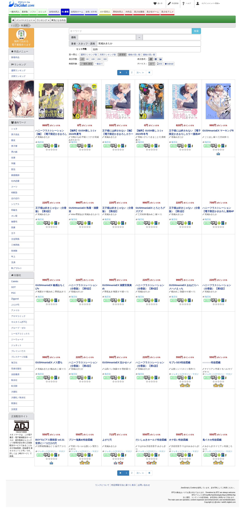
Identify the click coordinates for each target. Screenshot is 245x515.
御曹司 (14, 221)
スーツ (14, 187)
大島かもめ (76, 137)
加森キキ (184, 291)
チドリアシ (210, 369)
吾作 (191, 369)
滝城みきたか (44, 137)
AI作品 (129, 12)
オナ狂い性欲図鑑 (178, 439)
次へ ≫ (140, 72)
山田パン (108, 369)
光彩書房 (15, 374)
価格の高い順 (149, 54)
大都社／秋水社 (18, 397)
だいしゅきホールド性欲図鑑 (151, 439)
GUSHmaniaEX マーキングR (218, 130)
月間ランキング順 (108, 54)
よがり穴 (107, 439)
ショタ (14, 129)
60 (87, 59)
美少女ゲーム (153, 12)
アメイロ (15, 310)
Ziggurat (15, 299)
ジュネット (16, 345)
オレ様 (14, 216)
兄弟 (13, 262)
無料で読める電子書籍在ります (21, 37)
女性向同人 (54, 12)
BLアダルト (16, 268)
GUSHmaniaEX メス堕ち (48, 362)
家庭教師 (15, 175)
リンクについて (102, 485)
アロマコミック (18, 316)
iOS (159, 64)
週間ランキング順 (89, 54)
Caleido (14, 281)
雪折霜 (125, 369)
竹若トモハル (221, 369)
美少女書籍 (139, 12)
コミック (42, 12)
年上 (13, 256)
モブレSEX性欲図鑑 (179, 362)
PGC (13, 293)
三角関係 (15, 245)
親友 (13, 140)
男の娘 (14, 152)
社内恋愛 (15, 181)
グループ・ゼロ (18, 328)
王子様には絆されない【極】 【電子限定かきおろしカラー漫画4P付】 (117, 134)
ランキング (43, 20)
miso (73, 214)
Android (169, 64)
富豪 (13, 227)
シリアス (15, 204)
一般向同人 (15, 12)
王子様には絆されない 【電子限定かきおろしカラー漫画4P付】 (185, 134)
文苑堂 (14, 409)
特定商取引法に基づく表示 (123, 485)
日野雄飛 (42, 446)
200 (99, 59)
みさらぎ (161, 446)
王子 (13, 233)
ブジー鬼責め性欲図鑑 (81, 439)
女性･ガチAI (91, 12)
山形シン (175, 369)
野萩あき (80, 214)
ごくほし (209, 137)
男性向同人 (118, 12)
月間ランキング (18, 76)
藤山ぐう (50, 446)
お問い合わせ (144, 485)
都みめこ (150, 214)
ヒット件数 (81, 49)
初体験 (14, 251)
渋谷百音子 (151, 446)
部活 (13, 169)
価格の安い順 (134, 54)
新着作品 (15, 57)
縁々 (215, 137)
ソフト (33, 12)
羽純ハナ (142, 137)
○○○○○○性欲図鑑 (211, 362)
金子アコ (59, 446)
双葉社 (14, 403)
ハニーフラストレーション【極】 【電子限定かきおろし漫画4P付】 (51, 134)
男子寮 (14, 146)
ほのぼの (15, 198)
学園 (13, 163)
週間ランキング (18, 70)
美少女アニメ (167, 12)
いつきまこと (152, 137)
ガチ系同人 (105, 12)
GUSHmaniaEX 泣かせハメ (117, 362)
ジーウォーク (17, 339)
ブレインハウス (18, 351)
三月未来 (222, 137)
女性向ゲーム (77, 12)
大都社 (14, 392)
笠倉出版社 (16, 368)
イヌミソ (184, 369)
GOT (13, 287)
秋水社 (14, 380)
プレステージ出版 (19, 357)
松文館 (14, 386)
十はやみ (142, 446)
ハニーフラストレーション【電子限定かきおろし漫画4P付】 (218, 211)
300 (105, 59)
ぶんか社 (15, 304)
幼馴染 (14, 192)
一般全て (99, 64)
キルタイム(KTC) (19, 322)
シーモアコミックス (20, 333)
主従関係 (15, 239)
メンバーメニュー (25, 20)
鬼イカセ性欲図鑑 (212, 439)
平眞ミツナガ (88, 137)
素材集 (25, 12)
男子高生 (15, 134)
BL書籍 (65, 12)
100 (93, 59)
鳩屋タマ (42, 291)
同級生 (14, 210)
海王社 (41, 142)
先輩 (13, 157)
